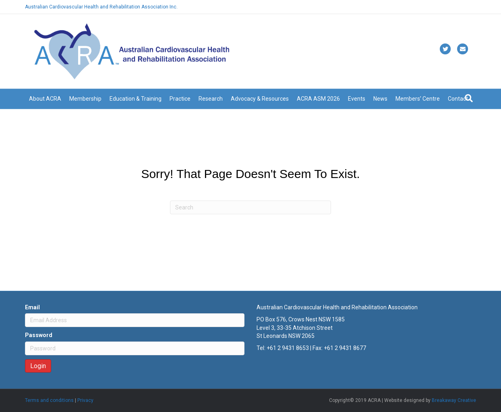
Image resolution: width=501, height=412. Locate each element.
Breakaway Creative (454, 400)
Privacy (85, 400)
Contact (458, 98)
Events (356, 98)
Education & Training (135, 98)
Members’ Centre (417, 98)
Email (32, 307)
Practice (180, 98)
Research (211, 98)
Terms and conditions (49, 400)
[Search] (469, 98)
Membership (85, 98)
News (380, 98)
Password (38, 335)
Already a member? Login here (442, 7)
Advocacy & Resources (260, 98)
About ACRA (45, 98)
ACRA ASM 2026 (318, 98)
